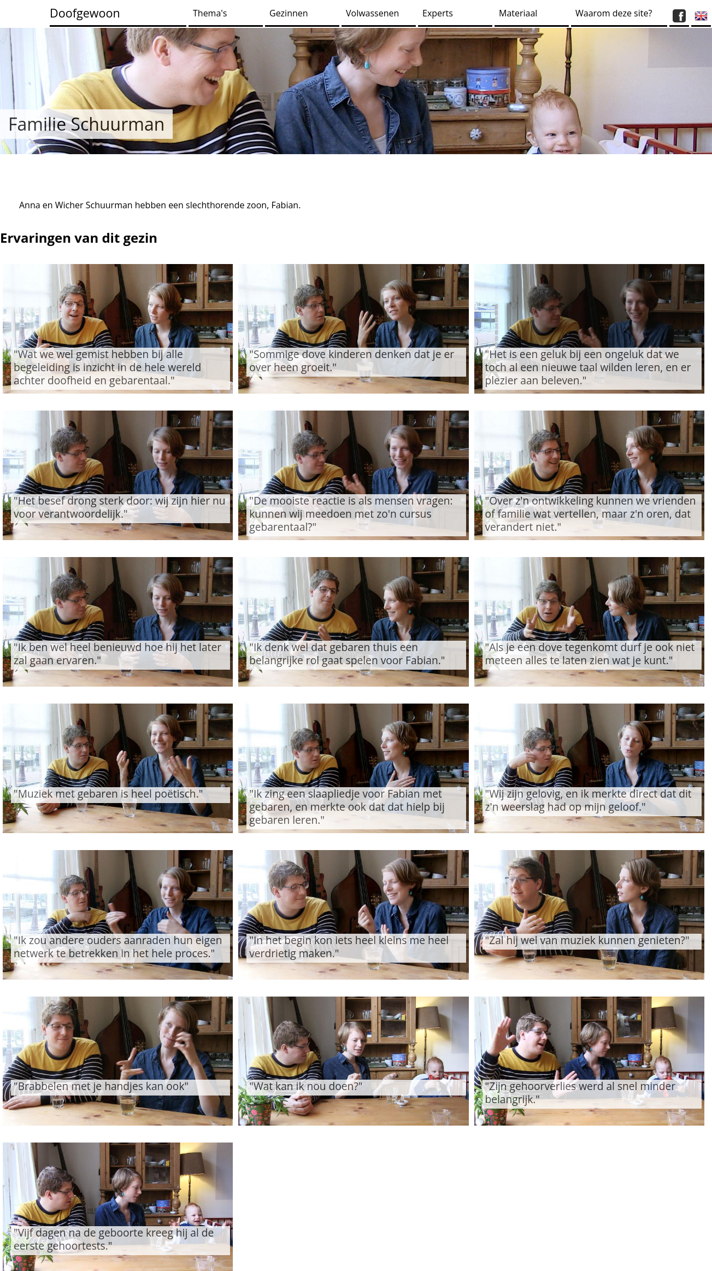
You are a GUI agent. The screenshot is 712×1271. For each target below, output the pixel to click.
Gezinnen (288, 13)
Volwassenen (372, 13)
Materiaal (518, 13)
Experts (437, 13)
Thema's (210, 13)
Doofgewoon (85, 13)
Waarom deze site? (613, 13)
